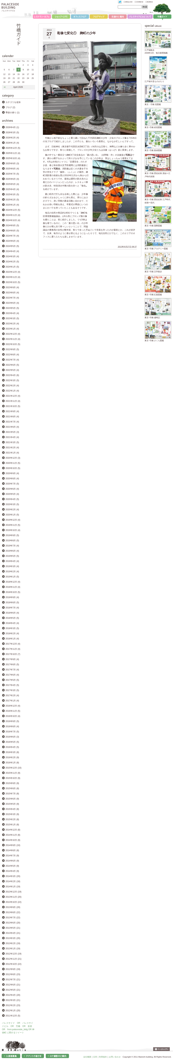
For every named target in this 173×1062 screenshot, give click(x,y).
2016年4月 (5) (12, 747)
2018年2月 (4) (12, 633)
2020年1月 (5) (12, 514)
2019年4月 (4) (12, 561)
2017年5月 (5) (12, 680)
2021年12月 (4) (13, 396)
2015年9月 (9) (12, 783)
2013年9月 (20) (13, 907)
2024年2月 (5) (12, 261)
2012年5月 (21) (13, 990)
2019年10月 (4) (13, 530)
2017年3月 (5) (12, 690)
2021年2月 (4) (12, 447)
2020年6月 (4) (12, 489)
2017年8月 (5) (12, 664)
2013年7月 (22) (13, 917)
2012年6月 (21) (13, 984)
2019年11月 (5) (13, 525)
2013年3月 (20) (13, 938)
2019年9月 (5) (12, 535)
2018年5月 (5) (12, 618)
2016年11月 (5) (13, 711)
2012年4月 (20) (13, 995)
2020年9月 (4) (12, 473)
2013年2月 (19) (13, 943)
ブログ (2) (10, 107)
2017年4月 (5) (12, 685)
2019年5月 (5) (12, 556)
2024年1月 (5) (12, 267)
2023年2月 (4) (12, 323)
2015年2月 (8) (12, 819)
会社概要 (87, 1057)
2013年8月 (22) (13, 912)
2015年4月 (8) (12, 809)
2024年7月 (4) (12, 236)
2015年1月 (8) (12, 824)
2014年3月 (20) (13, 876)
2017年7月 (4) (12, 669)
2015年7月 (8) (12, 793)
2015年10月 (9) (13, 778)
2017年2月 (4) (12, 695)
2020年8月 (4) (12, 478)
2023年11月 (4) (13, 277)
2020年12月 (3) (13, 458)
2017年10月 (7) (13, 654)
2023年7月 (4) (12, 298)
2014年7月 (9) (12, 855)
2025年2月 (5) (12, 199)
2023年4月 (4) (12, 313)
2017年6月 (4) (12, 675)
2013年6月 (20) (13, 922)
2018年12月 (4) (13, 582)
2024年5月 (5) (12, 246)
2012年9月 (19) (13, 969)
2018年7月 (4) (12, 607)
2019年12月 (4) (13, 520)
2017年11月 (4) (13, 649)
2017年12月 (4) (13, 644)
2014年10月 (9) (13, 840)
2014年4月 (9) (12, 871)
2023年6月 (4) (12, 303)
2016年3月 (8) (12, 752)
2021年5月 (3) (12, 432)
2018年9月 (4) (12, 597)
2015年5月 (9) (12, 804)
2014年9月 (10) (13, 845)
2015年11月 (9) (13, 773)
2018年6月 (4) (12, 613)
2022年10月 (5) (13, 344)
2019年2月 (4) (12, 571)
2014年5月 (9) (12, 866)
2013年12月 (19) (13, 891)
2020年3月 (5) (12, 504)
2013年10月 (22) (13, 902)
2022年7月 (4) (12, 360)
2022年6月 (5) (12, 365)
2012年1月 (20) (13, 1010)
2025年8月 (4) (12, 168)
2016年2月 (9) (12, 757)
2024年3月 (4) (12, 256)
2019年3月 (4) (12, 566)
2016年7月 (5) (12, 731)
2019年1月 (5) (12, 576)
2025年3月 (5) (12, 194)
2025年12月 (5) (13, 148)
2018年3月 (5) (12, 628)
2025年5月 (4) (12, 184)
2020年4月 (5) (12, 499)
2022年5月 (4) (12, 370)
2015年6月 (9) (12, 799)
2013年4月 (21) (13, 933)
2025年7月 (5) (12, 174)
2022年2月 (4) (12, 385)
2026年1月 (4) (12, 143)
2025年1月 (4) (12, 205)
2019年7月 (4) (12, 545)
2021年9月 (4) (12, 411)
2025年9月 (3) (12, 163)
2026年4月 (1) (12, 127)
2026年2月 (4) (12, 137)
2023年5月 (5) (12, 308)
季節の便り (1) (12, 112)
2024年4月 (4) (12, 251)
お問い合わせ (115, 1057)
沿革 (95, 1057)
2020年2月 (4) (12, 509)
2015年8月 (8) (12, 788)
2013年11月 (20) (13, 897)
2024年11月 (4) (13, 215)
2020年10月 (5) (13, 468)
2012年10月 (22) (13, 964)
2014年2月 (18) (13, 881)
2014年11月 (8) (13, 835)
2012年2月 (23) (13, 1005)
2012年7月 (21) (13, 979)
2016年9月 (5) (12, 721)
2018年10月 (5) (13, 592)
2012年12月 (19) (13, 953)
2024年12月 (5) (13, 210)
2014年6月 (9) (12, 861)
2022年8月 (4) (12, 354)
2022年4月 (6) (12, 375)
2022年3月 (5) (12, 380)
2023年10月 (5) (13, 282)
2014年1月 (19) (13, 886)
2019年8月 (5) (12, 540)
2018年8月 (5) (12, 602)
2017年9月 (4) (12, 659)
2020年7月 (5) (12, 483)
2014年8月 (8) (12, 850)
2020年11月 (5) (13, 463)
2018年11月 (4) (13, 587)
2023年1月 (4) (12, 329)
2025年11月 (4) (13, 153)
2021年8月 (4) (12, 416)
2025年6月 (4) (12, 179)
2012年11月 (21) (13, 959)
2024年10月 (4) (13, 220)
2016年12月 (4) (13, 706)
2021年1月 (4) (12, 452)
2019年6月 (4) (12, 551)
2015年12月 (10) (13, 768)
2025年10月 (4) (13, 158)
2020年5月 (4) (12, 494)
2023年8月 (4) (12, 292)
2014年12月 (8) (13, 830)
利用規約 (103, 1057)
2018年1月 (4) (12, 638)
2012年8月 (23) (13, 974)
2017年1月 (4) (12, 700)
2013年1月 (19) (13, 948)
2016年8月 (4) (12, 726)
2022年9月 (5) (12, 349)
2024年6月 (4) (12, 241)
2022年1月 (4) (12, 391)
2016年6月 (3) (12, 737)
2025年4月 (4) (12, 189)
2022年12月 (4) (13, 334)
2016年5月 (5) (12, 742)
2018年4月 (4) (12, 623)
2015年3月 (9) (12, 814)
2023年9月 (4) (12, 287)
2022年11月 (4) (13, 339)
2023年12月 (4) (13, 272)
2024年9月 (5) (12, 225)
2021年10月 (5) (13, 406)
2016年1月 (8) (12, 762)
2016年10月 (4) (13, 716)
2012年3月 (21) (13, 1000)
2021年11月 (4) (13, 401)
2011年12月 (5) (13, 1015)
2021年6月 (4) (12, 427)
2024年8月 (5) (12, 230)
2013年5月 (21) (13, 928)
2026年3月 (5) (12, 132)
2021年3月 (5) (12, 442)
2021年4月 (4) (12, 437)
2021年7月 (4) (12, 421)
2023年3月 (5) (12, 318)
